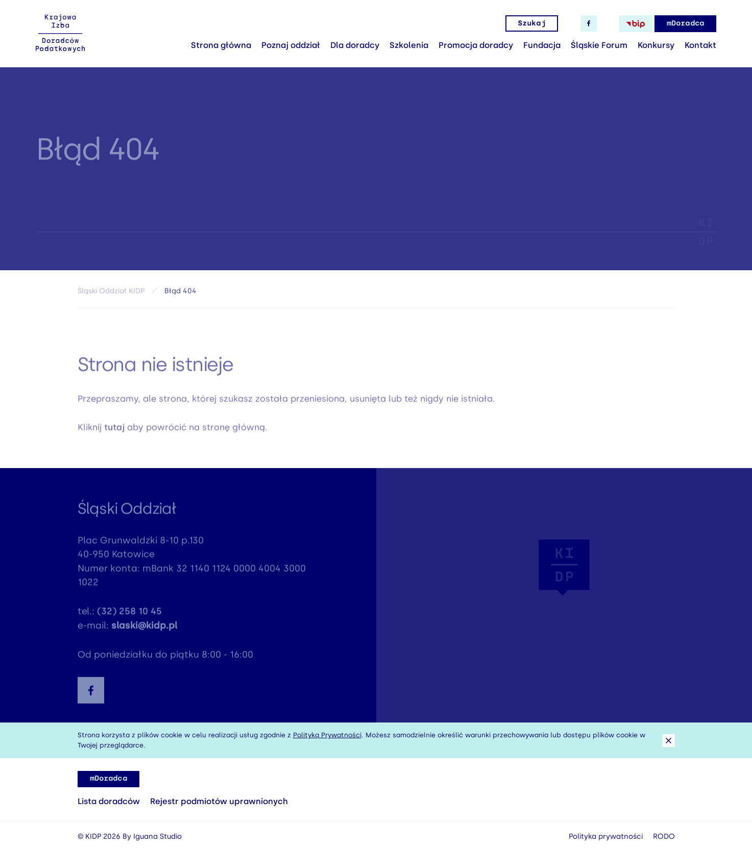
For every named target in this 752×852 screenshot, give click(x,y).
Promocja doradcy (476, 45)
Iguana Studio (157, 836)
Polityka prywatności (606, 836)
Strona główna (221, 45)
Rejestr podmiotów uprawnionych (219, 801)
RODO (664, 836)
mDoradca (685, 23)
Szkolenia (409, 45)
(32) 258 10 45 (129, 614)
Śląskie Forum (599, 45)
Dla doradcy (354, 45)
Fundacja (542, 45)
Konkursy (656, 45)
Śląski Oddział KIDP (111, 293)
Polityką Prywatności (327, 735)
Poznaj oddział (290, 45)
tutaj (114, 430)
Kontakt (700, 45)
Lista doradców (109, 801)
